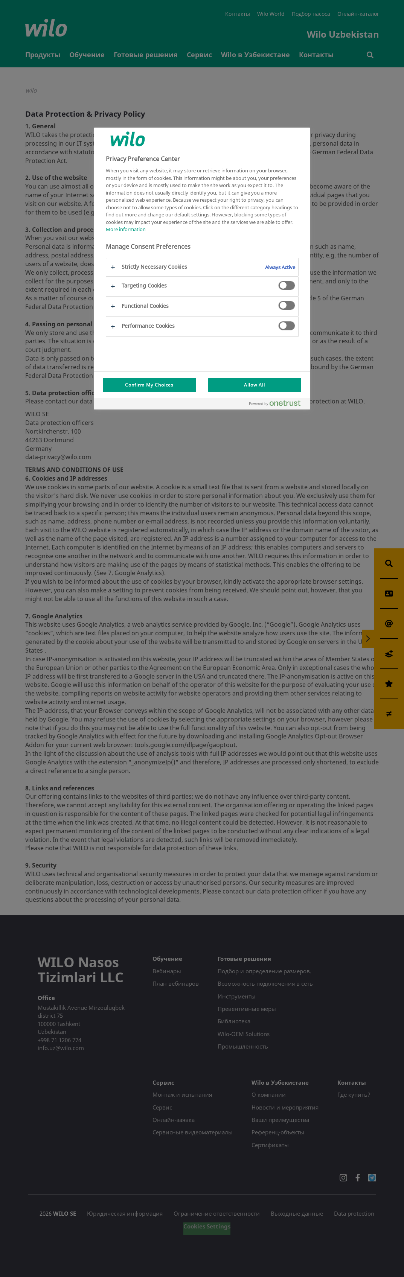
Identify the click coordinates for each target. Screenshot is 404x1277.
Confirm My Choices (149, 385)
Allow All (254, 385)
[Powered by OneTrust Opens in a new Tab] (277, 404)
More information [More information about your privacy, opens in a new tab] (126, 229)
